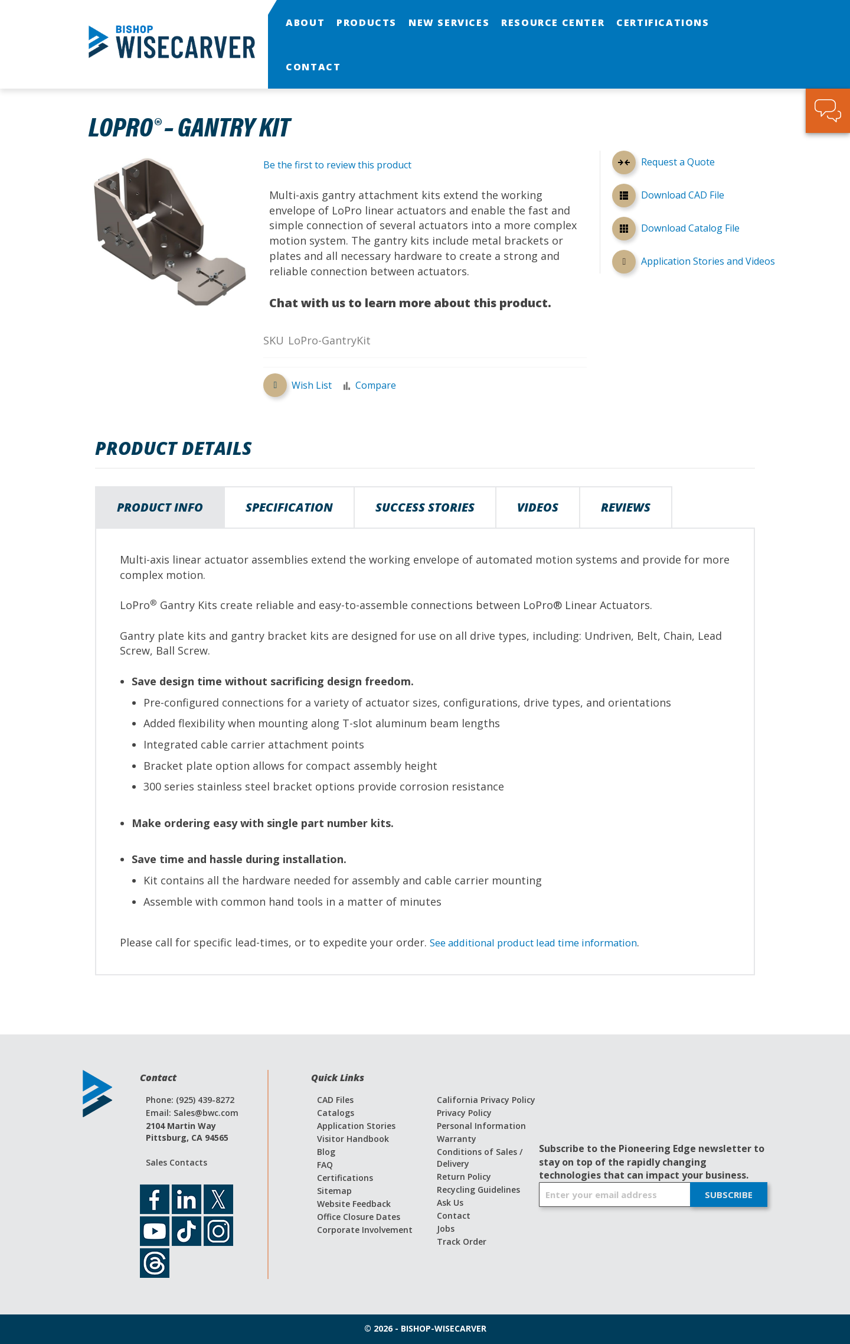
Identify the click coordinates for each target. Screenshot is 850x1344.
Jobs (446, 1228)
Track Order (461, 1241)
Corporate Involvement (365, 1229)
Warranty (456, 1138)
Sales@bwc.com (206, 1112)
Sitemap (334, 1190)
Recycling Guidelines (478, 1189)
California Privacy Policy (486, 1099)
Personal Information (481, 1125)
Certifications (345, 1177)
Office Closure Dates (358, 1216)
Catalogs (335, 1112)
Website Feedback (354, 1203)
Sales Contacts (176, 1162)
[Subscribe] (728, 1194)
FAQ (325, 1164)
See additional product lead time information (545, 942)
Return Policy (464, 1176)
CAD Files (335, 1099)
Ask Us (450, 1202)
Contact (453, 1215)
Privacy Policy (464, 1112)
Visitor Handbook (353, 1138)
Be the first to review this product (337, 164)
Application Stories (356, 1125)
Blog (326, 1151)
